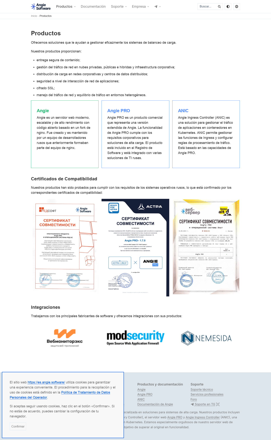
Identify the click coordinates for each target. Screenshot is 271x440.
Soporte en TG (203, 404)
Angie (141, 389)
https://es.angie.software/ (46, 382)
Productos (64, 6)
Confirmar (17, 426)
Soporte (117, 6)
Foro (194, 399)
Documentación (93, 6)
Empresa (139, 6)
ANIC (141, 399)
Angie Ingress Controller (203, 417)
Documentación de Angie (155, 404)
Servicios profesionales (207, 394)
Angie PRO (144, 394)
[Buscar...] (207, 7)
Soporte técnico (202, 389)
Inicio (34, 16)
